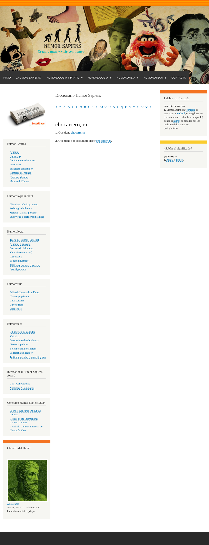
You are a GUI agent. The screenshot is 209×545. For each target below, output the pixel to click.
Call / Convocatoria (20, 383)
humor (176, 120)
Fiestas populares (19, 344)
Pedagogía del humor (21, 208)
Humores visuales (19, 177)
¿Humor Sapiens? (28, 77)
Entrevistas (15, 164)
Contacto (178, 77)
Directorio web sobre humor (24, 340)
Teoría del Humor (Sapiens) (24, 239)
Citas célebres (17, 300)
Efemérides (16, 308)
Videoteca (15, 336)
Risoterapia (16, 256)
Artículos (15, 152)
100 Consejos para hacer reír (25, 265)
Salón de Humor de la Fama (24, 292)
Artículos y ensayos (20, 244)
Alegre (169, 159)
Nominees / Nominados (22, 388)
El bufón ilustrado (19, 260)
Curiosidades (16, 304)
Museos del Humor (20, 181)
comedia (190, 109)
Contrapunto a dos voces (23, 160)
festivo (179, 159)
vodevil (181, 113)
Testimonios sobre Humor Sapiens (28, 357)
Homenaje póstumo (20, 296)
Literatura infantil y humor (24, 204)
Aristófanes (13, 503)
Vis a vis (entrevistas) (21, 252)
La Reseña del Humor (21, 352)
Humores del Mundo (20, 172)
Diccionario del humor (21, 248)
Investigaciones (18, 269)
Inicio (7, 77)
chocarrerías (103, 140)
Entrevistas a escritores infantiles (27, 216)
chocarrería (78, 132)
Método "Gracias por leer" (23, 212)
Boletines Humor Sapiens (23, 348)
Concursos (15, 156)
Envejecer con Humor (21, 168)
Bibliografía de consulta (22, 331)
